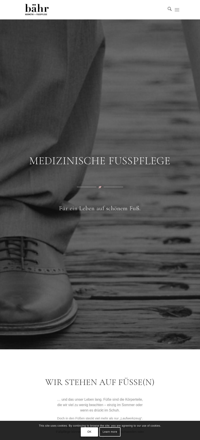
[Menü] (177, 10)
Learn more (110, 431)
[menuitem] (167, 9)
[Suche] (167, 9)
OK (89, 431)
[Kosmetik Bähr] (37, 9)
